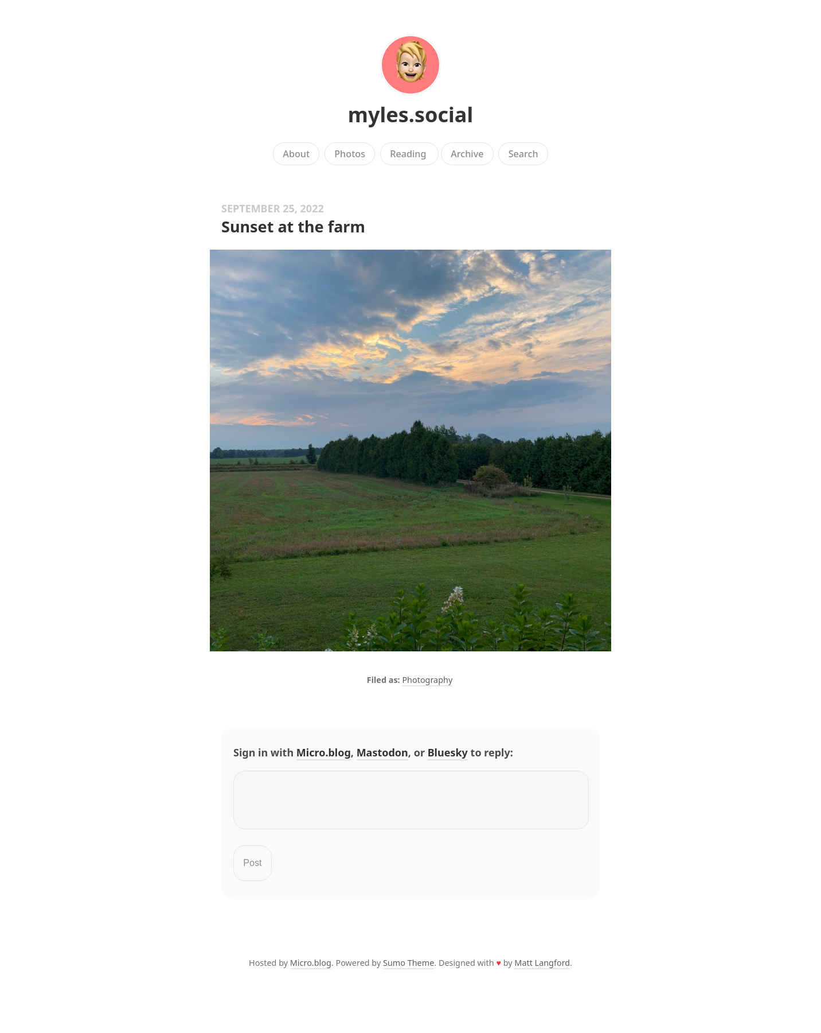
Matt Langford (542, 969)
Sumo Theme (408, 969)
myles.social (410, 114)
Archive (467, 153)
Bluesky (448, 752)
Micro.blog (323, 752)
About (296, 153)
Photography (427, 679)
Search (523, 153)
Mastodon (382, 752)
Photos (349, 153)
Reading (409, 153)
